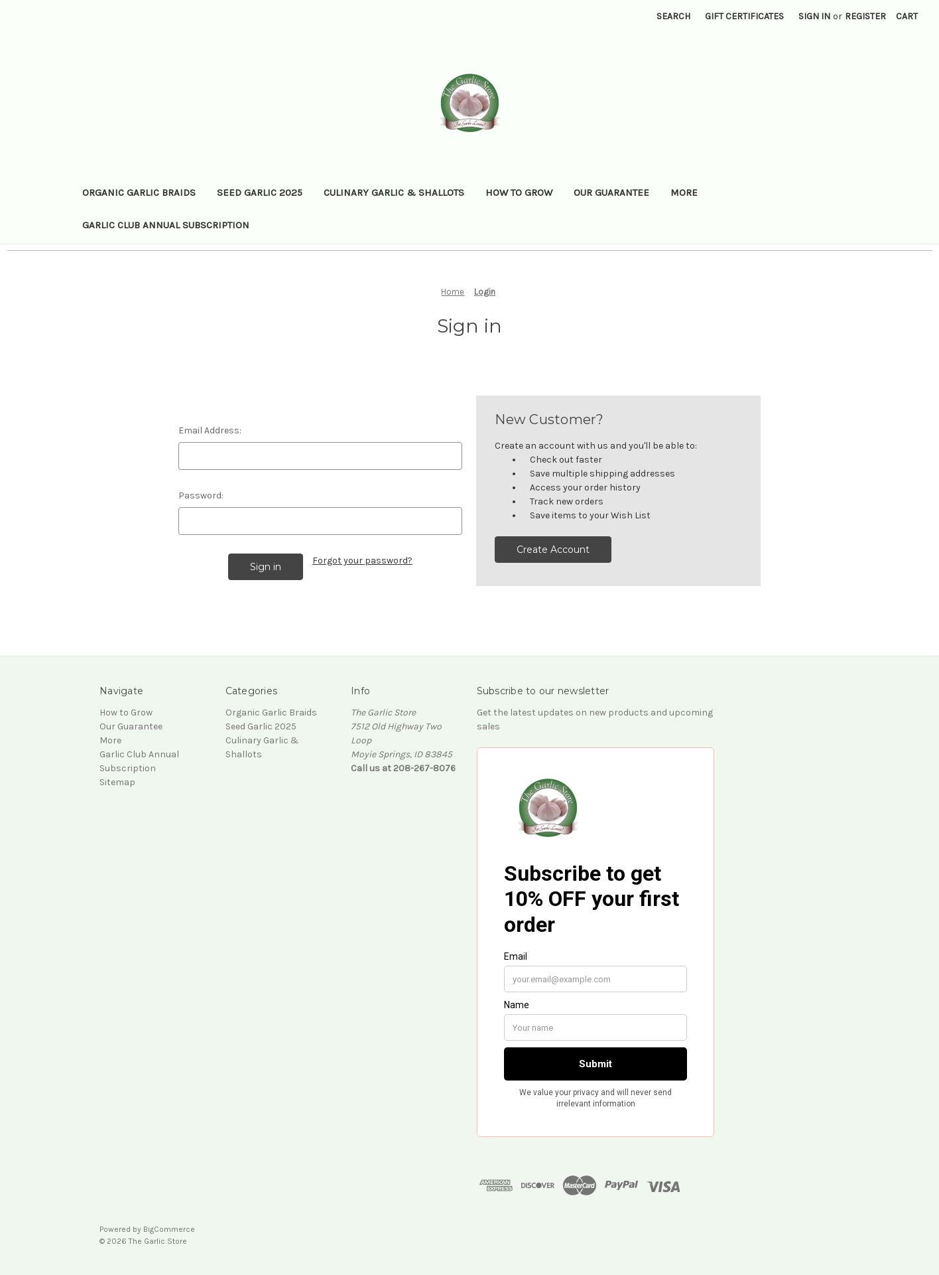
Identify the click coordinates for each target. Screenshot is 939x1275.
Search (673, 16)
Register (865, 16)
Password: (200, 495)
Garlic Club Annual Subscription (165, 225)
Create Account (553, 550)
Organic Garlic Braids (139, 192)
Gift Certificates (744, 16)
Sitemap (117, 782)
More (684, 192)
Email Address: (209, 430)
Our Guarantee (611, 192)
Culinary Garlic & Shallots (394, 192)
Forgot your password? (362, 560)
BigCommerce (169, 1229)
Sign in (814, 16)
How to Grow (518, 192)
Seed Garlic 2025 (259, 192)
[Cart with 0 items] (907, 16)
